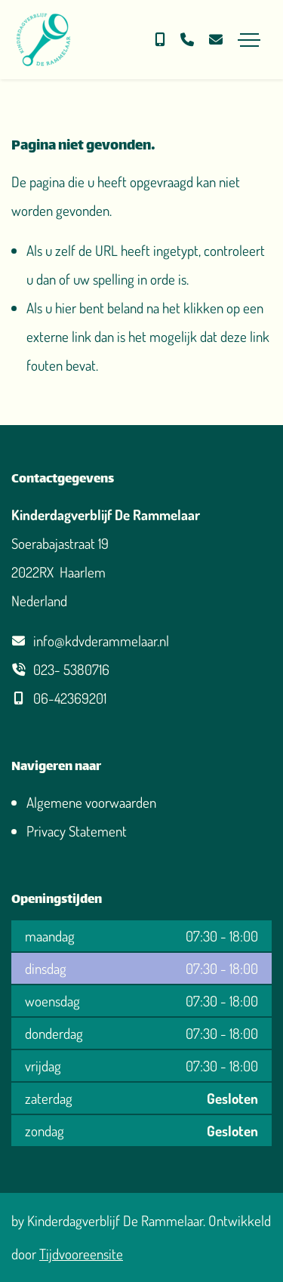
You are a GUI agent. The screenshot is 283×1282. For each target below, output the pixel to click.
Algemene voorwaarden (91, 802)
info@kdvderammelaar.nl (101, 640)
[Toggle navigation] (249, 40)
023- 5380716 (71, 669)
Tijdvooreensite (81, 1253)
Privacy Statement (76, 830)
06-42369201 (69, 698)
